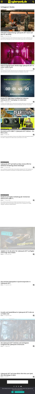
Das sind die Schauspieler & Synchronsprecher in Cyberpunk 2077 (15, 282)
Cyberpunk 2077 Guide (5, 30)
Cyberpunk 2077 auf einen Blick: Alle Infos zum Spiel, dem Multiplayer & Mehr (17, 374)
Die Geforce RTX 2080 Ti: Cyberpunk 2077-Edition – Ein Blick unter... (17, 132)
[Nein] (33, 390)
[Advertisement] (17, 217)
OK (12, 392)
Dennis (2, 36)
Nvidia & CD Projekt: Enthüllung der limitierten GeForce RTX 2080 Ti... (15, 197)
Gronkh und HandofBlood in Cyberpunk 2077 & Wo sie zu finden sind (17, 313)
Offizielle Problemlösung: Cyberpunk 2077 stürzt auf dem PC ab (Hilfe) (17, 33)
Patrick (2, 254)
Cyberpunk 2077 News (4, 63)
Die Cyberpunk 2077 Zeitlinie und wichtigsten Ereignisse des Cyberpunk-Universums (15, 343)
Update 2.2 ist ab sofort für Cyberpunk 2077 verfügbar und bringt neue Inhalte (17, 251)
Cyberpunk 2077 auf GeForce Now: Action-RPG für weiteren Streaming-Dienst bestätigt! (16, 164)
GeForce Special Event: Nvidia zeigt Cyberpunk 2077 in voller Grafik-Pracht (17, 66)
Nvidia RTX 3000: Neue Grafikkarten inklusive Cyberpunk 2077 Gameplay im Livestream (14, 99)
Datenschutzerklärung (19, 392)
